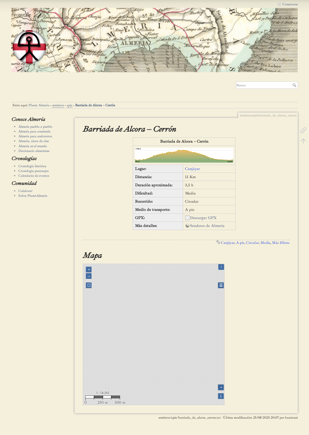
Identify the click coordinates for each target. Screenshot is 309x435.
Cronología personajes (33, 171)
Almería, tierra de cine (33, 141)
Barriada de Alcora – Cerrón (95, 105)
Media (265, 242)
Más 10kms (281, 242)
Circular (252, 242)
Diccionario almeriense (33, 151)
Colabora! (25, 191)
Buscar (295, 85)
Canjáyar (192, 168)
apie (69, 105)
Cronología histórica (32, 166)
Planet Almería (39, 105)
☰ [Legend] (221, 285)
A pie (240, 242)
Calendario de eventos (33, 175)
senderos (58, 105)
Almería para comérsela (34, 131)
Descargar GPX (203, 217)
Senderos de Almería (207, 225)
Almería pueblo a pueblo (35, 126)
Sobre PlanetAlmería (32, 195)
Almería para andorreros (35, 136)
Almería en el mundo (32, 146)
